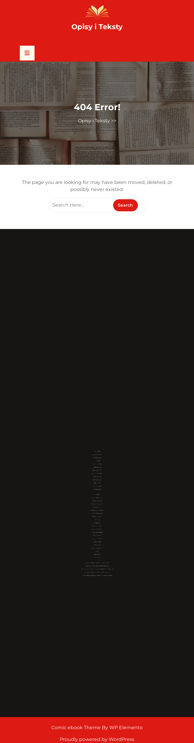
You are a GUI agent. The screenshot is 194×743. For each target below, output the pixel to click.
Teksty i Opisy (97, 527)
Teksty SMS (97, 529)
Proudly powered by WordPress (97, 739)
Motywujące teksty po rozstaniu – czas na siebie (97, 546)
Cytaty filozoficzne (97, 501)
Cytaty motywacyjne (97, 505)
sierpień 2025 (96, 491)
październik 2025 (97, 487)
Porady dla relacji (97, 521)
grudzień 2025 (97, 484)
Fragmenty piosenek (97, 509)
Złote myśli (97, 534)
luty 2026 (97, 480)
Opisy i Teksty (97, 26)
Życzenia (97, 536)
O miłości (97, 514)
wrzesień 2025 (97, 489)
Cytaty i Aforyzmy (97, 503)
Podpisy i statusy (97, 518)
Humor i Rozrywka (97, 510)
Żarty (97, 532)
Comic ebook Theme (76, 727)
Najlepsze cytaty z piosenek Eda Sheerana (97, 544)
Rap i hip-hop (97, 523)
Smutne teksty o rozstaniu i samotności (97, 539)
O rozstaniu (97, 516)
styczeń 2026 (96, 482)
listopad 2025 (96, 486)
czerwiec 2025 (97, 495)
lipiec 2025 (97, 493)
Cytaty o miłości (97, 507)
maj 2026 (97, 475)
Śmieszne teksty (97, 525)
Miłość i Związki (97, 512)
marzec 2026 (97, 478)
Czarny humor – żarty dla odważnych (97, 541)
